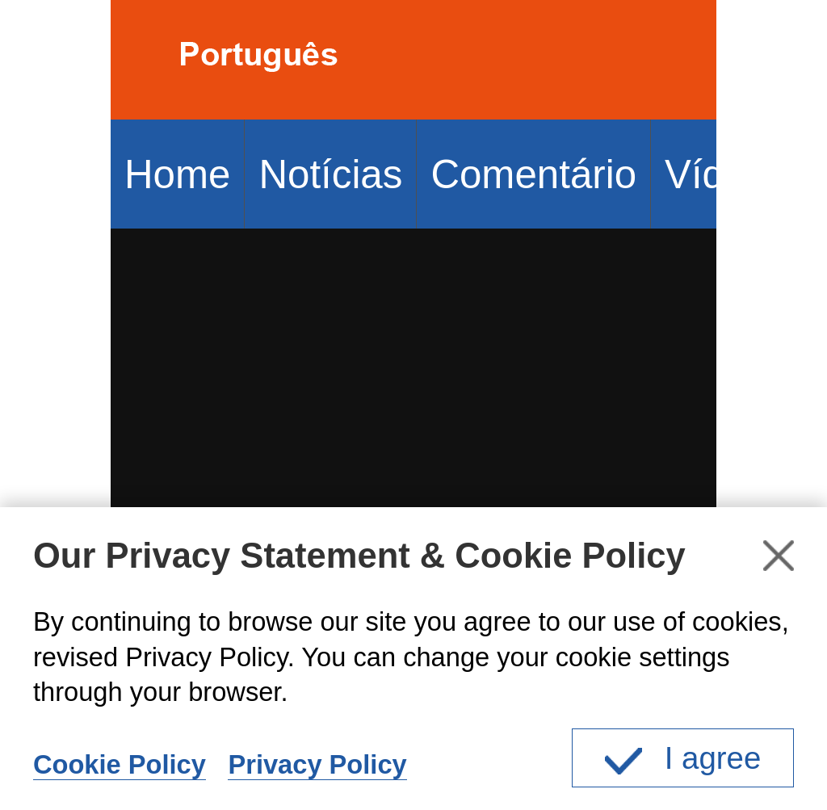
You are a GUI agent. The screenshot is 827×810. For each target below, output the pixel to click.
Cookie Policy (119, 764)
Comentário (533, 174)
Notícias (330, 174)
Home (177, 174)
